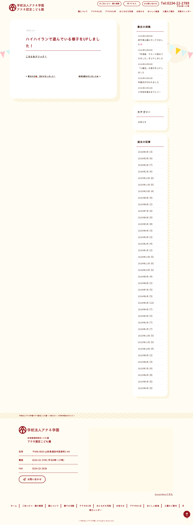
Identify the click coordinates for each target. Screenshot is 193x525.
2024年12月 (144, 256)
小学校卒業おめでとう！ (149, 92)
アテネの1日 (85, 11)
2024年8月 (143, 283)
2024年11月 (144, 263)
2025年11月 (144, 184)
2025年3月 (143, 237)
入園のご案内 (166, 11)
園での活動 (69, 505)
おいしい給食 (149, 11)
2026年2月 (143, 165)
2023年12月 (144, 335)
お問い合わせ (150, 3)
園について (70, 11)
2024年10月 (144, 270)
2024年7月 (143, 289)
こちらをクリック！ (36, 56)
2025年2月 (143, 243)
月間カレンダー (183, 11)
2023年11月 (144, 342)
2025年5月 (143, 224)
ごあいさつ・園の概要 (109, 3)
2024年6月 (143, 296)
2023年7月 (143, 368)
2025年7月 (143, 211)
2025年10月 (144, 191)
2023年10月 (144, 348)
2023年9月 (143, 355)
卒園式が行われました (148, 82)
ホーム (14, 505)
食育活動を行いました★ (89, 76)
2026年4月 (143, 151)
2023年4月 (143, 388)
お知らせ (134, 11)
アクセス (131, 3)
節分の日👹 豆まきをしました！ (42, 76)
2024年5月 (143, 302)
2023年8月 (143, 361)
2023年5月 (143, 381)
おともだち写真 (119, 11)
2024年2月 (143, 322)
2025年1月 (143, 250)
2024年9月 (143, 276)
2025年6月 (143, 217)
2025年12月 (144, 178)
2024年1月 (143, 329)
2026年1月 (143, 171)
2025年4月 (143, 230)
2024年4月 (143, 309)
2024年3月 (143, 316)
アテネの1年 (101, 11)
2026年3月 (143, 158)
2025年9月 (143, 197)
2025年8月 (143, 204)
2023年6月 (143, 375)
